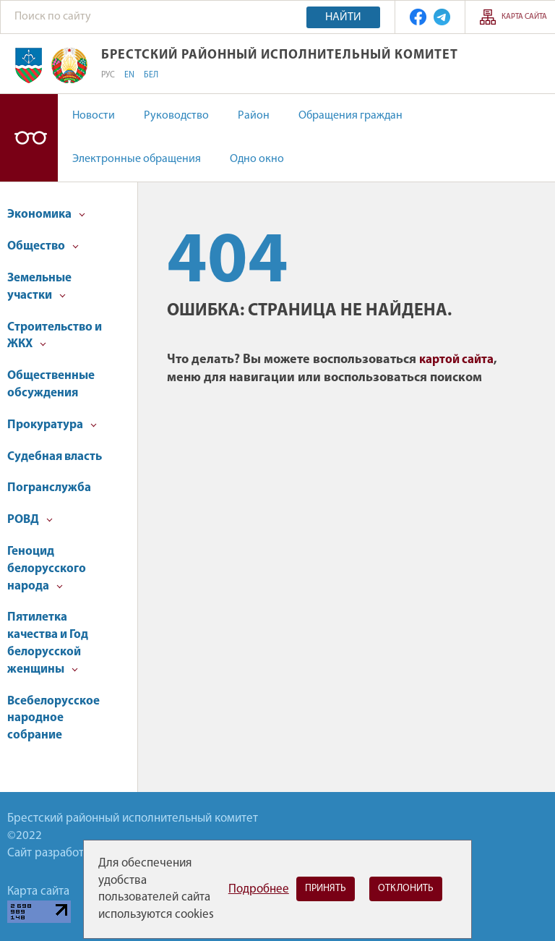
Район (254, 116)
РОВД (30, 520)
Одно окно (257, 159)
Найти (343, 17)
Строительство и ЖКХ (54, 336)
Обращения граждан (350, 116)
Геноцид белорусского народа (46, 568)
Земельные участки (39, 287)
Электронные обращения (136, 159)
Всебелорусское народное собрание (53, 718)
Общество (43, 246)
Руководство (176, 116)
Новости (93, 116)
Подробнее (258, 889)
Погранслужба (49, 488)
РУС (108, 75)
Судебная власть (54, 457)
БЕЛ (151, 75)
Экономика (46, 214)
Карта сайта (524, 17)
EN (129, 75)
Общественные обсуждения (51, 384)
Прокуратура (52, 425)
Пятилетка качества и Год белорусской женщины (47, 643)
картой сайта (456, 360)
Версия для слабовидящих (29, 138)
